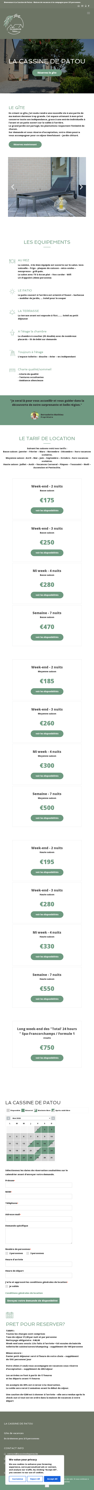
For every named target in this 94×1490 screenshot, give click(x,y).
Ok (47, 1486)
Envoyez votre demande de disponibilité (32, 1300)
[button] (12, 187)
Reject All (35, 1479)
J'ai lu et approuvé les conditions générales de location (36, 1282)
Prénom (10, 1180)
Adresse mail (13, 1214)
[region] (34, 1470)
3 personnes (35, 1253)
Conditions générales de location (24, 1293)
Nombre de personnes (18, 1249)
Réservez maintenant (25, 144)
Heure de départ (14, 1270)
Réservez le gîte (47, 72)
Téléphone (11, 1203)
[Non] (90, 1483)
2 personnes (14, 1253)
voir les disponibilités (47, 510)
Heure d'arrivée (14, 1259)
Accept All (52, 1479)
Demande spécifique (16, 1225)
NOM (8, 1191)
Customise (17, 1479)
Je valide (12, 1286)
